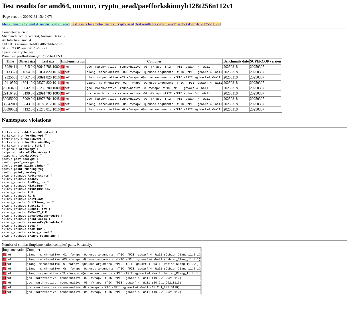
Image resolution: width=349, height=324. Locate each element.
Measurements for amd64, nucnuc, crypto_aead (36, 24)
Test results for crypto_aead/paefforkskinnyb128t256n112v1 (178, 24)
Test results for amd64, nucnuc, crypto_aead (102, 24)
